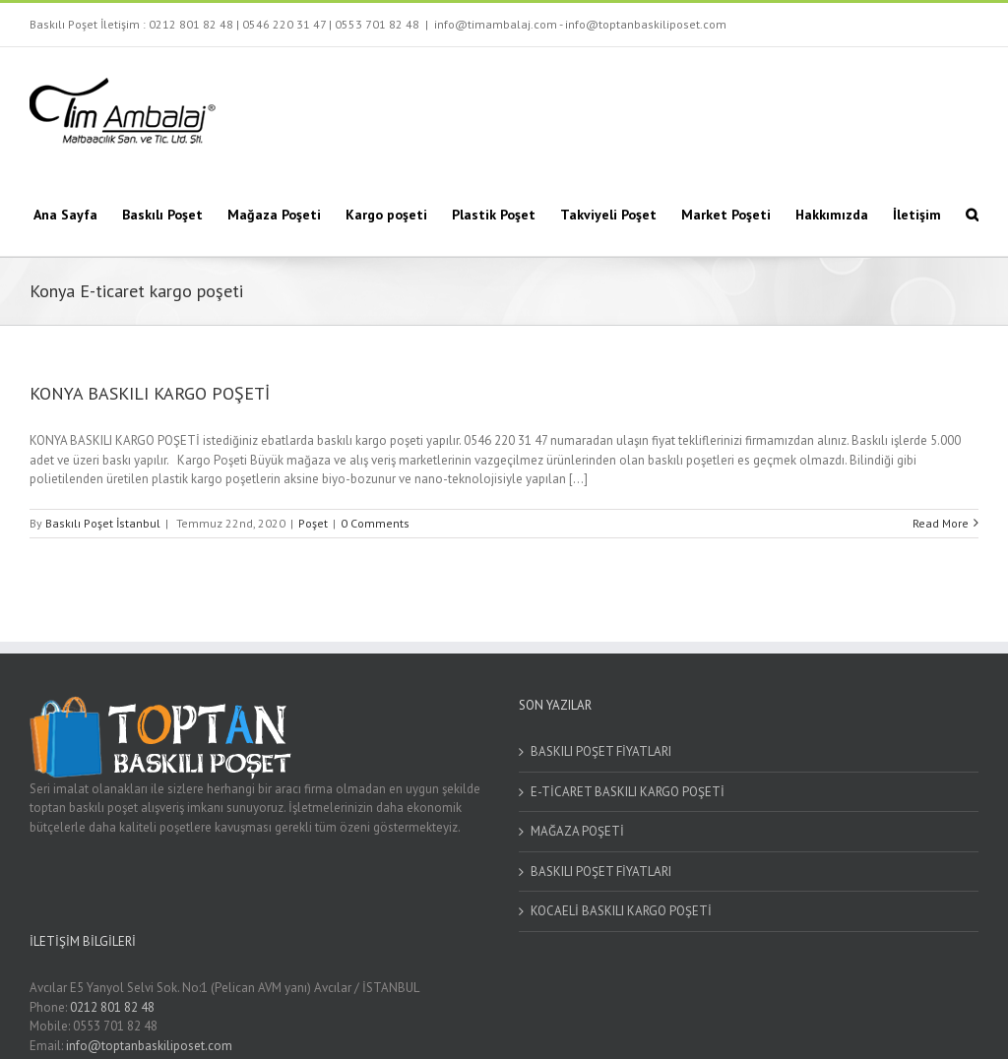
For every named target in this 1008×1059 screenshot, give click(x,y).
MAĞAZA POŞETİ (577, 831)
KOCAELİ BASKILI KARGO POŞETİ (621, 911)
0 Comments (375, 523)
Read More (941, 523)
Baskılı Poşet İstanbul (102, 523)
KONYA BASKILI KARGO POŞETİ (150, 393)
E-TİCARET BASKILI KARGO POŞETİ (627, 791)
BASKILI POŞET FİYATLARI (601, 751)
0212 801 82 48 (191, 24)
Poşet (313, 523)
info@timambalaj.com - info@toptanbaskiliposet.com (580, 24)
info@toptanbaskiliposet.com (149, 1045)
